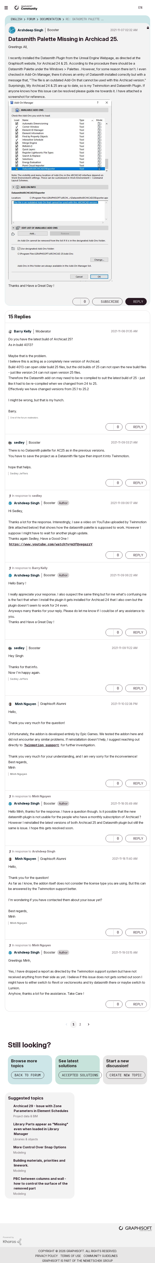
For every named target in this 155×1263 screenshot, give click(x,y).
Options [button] (144, 19)
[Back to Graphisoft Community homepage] (26, 7)
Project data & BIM (25, 1116)
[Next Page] (88, 1024)
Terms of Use (70, 1256)
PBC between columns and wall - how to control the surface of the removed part (40, 1183)
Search (128, 7)
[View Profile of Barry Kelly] (22, 331)
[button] (60, 190)
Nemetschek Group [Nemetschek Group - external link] (98, 1260)
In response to (27, 495)
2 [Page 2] (80, 1024)
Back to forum (28, 1075)
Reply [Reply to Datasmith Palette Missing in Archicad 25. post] (138, 302)
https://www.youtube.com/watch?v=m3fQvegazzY (50, 544)
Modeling (19, 1152)
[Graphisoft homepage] (135, 1229)
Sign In (148, 7)
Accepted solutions (80, 1075)
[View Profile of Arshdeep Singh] (30, 30)
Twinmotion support (41, 745)
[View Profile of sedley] (19, 442)
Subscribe (110, 302)
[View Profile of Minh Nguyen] (25, 704)
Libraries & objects (25, 1139)
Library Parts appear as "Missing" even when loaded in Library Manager (40, 1129)
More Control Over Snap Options (39, 1147)
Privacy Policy (46, 1256)
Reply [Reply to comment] (138, 427)
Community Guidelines (101, 1256)
